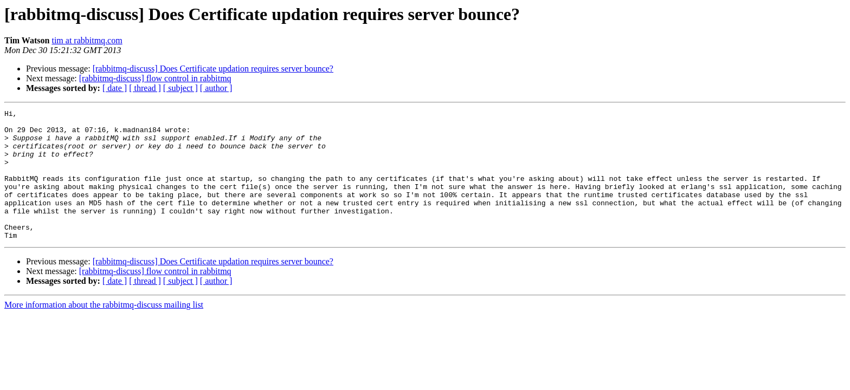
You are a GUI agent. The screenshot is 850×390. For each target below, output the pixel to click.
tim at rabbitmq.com (86, 40)
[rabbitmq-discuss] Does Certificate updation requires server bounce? (213, 68)
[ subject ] (180, 88)
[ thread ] (145, 88)
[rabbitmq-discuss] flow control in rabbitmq (155, 78)
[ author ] (216, 88)
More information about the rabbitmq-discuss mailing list (103, 330)
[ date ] (114, 88)
